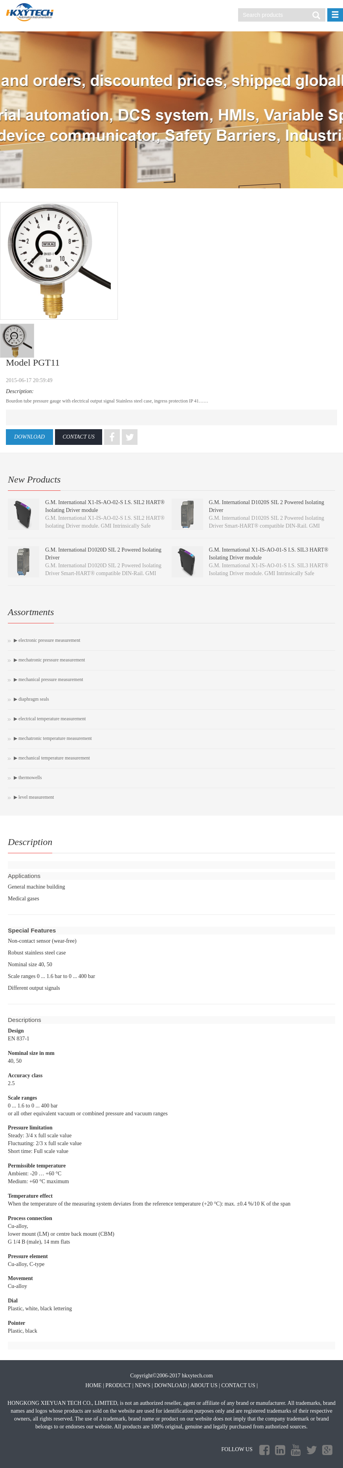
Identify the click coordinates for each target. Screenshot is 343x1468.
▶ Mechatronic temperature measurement (53, 738)
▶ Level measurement (34, 797)
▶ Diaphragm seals (31, 699)
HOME (93, 1385)
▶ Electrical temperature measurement (50, 718)
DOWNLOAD (29, 437)
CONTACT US (78, 437)
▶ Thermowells (28, 777)
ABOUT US (203, 1385)
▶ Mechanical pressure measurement (48, 679)
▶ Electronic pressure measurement (47, 640)
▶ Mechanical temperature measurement (52, 758)
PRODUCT (118, 1385)
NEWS (142, 1385)
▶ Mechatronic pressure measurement (49, 660)
